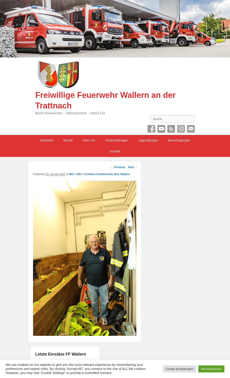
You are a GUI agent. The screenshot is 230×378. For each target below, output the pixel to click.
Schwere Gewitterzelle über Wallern (107, 174)
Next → (132, 167)
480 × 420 (75, 174)
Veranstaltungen (116, 140)
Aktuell (68, 140)
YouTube (161, 129)
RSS (171, 129)
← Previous (118, 167)
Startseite (46, 140)
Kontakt (115, 151)
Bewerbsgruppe (179, 140)
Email (191, 129)
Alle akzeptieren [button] (211, 369)
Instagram (181, 129)
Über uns (89, 140)
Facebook (151, 129)
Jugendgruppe (148, 140)
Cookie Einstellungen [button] (179, 369)
